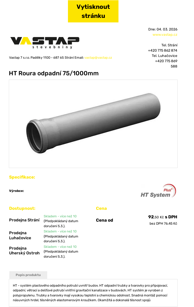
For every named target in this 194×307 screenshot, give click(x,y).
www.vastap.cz (165, 34)
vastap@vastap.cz (98, 57)
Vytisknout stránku (93, 11)
